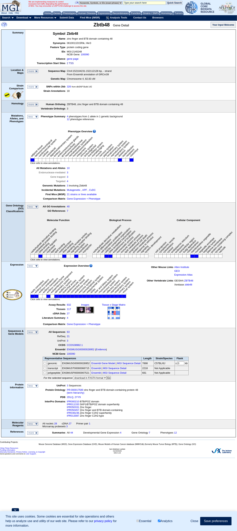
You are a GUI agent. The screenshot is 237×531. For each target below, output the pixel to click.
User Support (31, 454)
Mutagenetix (73, 190)
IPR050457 (73, 410)
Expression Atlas (183, 274)
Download (22, 17)
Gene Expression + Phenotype (83, 198)
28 (55, 423)
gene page (72, 58)
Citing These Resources (9, 448)
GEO (177, 270)
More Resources (43, 17)
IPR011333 (73, 404)
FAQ (17, 13)
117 (69, 309)
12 (68, 119)
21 (68, 336)
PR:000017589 (75, 389)
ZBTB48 (188, 280)
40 (68, 206)
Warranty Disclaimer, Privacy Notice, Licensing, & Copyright (22, 452)
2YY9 (78, 397)
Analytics (165, 521)
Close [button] (194, 521)
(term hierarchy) (75, 392)
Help (11, 13)
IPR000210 (73, 401)
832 (69, 304)
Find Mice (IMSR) (90, 17)
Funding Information (7, 450)
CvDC (92, 190)
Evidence (101, 349)
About (4, 13)
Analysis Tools (116, 18)
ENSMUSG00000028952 (80, 349)
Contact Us (139, 17)
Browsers (158, 17)
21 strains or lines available (82, 194)
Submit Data (67, 17)
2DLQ (70, 397)
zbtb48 (188, 284)
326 (69, 86)
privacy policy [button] (103, 521)
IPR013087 (73, 415)
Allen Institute (181, 267)
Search (6, 17)
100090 (85, 54)
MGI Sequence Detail (129, 363)
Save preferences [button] (216, 521)
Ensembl (96, 368)
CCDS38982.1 (75, 345)
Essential (143, 521)
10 (68, 168)
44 (71, 432)
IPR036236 (73, 412)
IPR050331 (73, 407)
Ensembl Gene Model (103, 363)
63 (68, 331)
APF (84, 190)
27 (68, 313)
